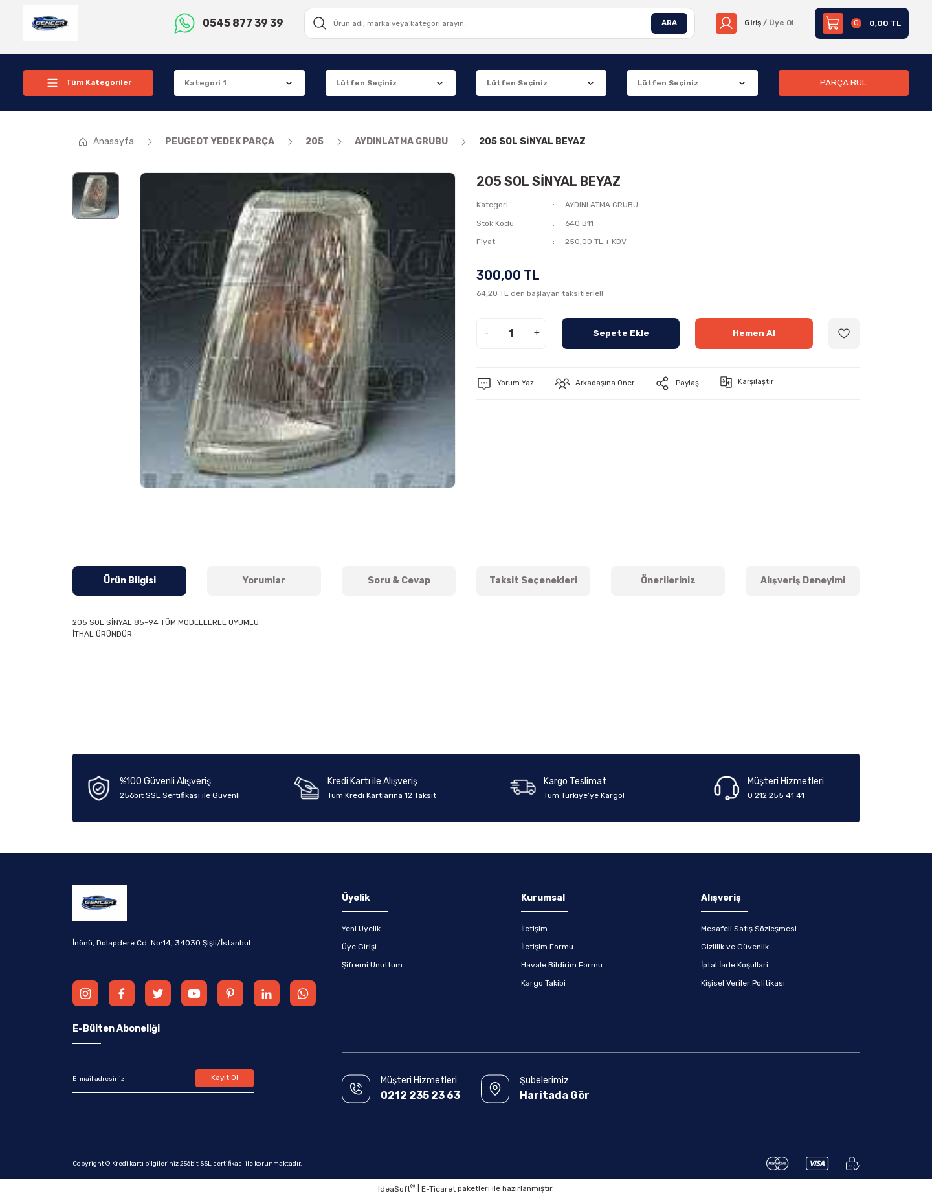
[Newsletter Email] (163, 1079)
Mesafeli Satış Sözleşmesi (749, 928)
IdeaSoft (396, 1188)
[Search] (498, 23)
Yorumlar (264, 580)
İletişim (534, 928)
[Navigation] (88, 83)
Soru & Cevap (399, 580)
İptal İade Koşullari (734, 964)
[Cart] (862, 23)
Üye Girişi (359, 946)
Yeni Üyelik (361, 928)
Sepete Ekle (621, 332)
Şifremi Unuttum (372, 964)
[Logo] (50, 22)
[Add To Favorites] (844, 332)
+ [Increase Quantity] (537, 332)
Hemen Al (754, 332)
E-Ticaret (438, 1188)
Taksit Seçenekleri (533, 580)
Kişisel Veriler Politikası (743, 983)
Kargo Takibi (543, 983)
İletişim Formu (547, 946)
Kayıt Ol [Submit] (225, 1078)
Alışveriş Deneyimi (802, 580)
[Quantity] (511, 333)
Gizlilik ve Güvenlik (735, 946)
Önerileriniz (668, 580)
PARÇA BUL (843, 82)
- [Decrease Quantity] (486, 332)
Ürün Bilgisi (130, 580)
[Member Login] (753, 23)
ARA (666, 23)
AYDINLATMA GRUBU (602, 204)
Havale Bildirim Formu (562, 964)
